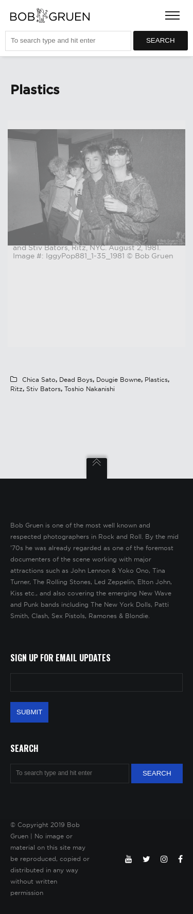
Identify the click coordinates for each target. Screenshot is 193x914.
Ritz (16, 388)
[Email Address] (96, 682)
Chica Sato (39, 379)
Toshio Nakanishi (89, 388)
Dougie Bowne (118, 379)
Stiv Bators (43, 388)
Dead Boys (76, 379)
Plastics (156, 379)
